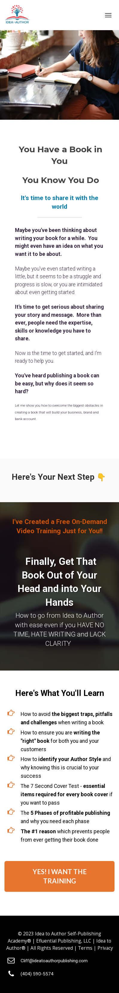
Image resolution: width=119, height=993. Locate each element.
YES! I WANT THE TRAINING (60, 876)
